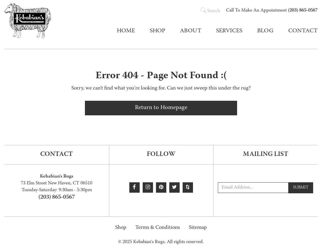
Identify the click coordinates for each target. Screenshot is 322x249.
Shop (120, 228)
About (190, 31)
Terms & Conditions (157, 228)
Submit (300, 188)
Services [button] (229, 31)
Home (126, 31)
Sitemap (198, 228)
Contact (303, 31)
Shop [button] (157, 31)
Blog (265, 31)
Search (210, 11)
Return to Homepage (161, 107)
